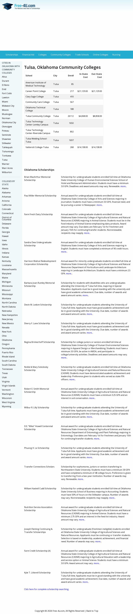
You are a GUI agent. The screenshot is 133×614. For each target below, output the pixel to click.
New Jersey (7, 319)
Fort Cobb (7, 93)
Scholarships (12, 54)
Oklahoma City (9, 122)
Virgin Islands (8, 385)
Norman (6, 118)
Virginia (5, 381)
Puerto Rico (7, 352)
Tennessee (7, 369)
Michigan (6, 281)
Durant (5, 80)
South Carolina (9, 360)
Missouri (6, 290)
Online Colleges (100, 54)
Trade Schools (82, 54)
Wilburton (7, 172)
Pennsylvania (8, 348)
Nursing (116, 54)
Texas (5, 373)
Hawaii (5, 236)
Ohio (4, 335)
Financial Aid (28, 54)
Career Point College (36, 91)
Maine (5, 277)
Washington (8, 394)
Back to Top (92, 610)
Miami (5, 101)
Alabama (6, 192)
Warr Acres (7, 168)
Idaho (5, 244)
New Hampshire (10, 315)
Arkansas (6, 196)
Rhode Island (8, 356)
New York (6, 331)
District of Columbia (7, 218)
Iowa (4, 240)
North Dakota (9, 306)
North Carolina (9, 302)
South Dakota (8, 364)
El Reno (5, 85)
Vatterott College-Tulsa (37, 147)
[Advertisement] (66, 31)
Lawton (5, 97)
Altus (4, 76)
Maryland (6, 273)
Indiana (5, 252)
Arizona (5, 200)
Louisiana (6, 265)
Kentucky (6, 261)
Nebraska (7, 310)
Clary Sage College (35, 96)
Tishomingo (8, 151)
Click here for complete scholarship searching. (46, 589)
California (6, 205)
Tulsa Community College (38, 116)
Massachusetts (9, 269)
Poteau (5, 130)
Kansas (5, 256)
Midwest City (8, 105)
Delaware (6, 223)
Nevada (5, 327)
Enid (4, 89)
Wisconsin (7, 398)
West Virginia (8, 402)
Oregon (5, 344)
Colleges (42, 54)
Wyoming (6, 406)
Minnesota (7, 286)
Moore (5, 110)
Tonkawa (6, 155)
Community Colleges (61, 54)
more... (123, 186)
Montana (6, 298)
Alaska (5, 188)
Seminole (6, 134)
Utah (4, 377)
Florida (5, 227)
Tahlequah (7, 147)
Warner (5, 164)
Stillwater (6, 143)
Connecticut (8, 213)
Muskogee (7, 114)
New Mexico (8, 323)
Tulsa (4, 159)
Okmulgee (7, 126)
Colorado (6, 209)
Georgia (6, 232)
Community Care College (38, 102)
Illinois (5, 248)
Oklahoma (7, 340)
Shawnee (6, 139)
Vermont (6, 389)
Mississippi (7, 294)
